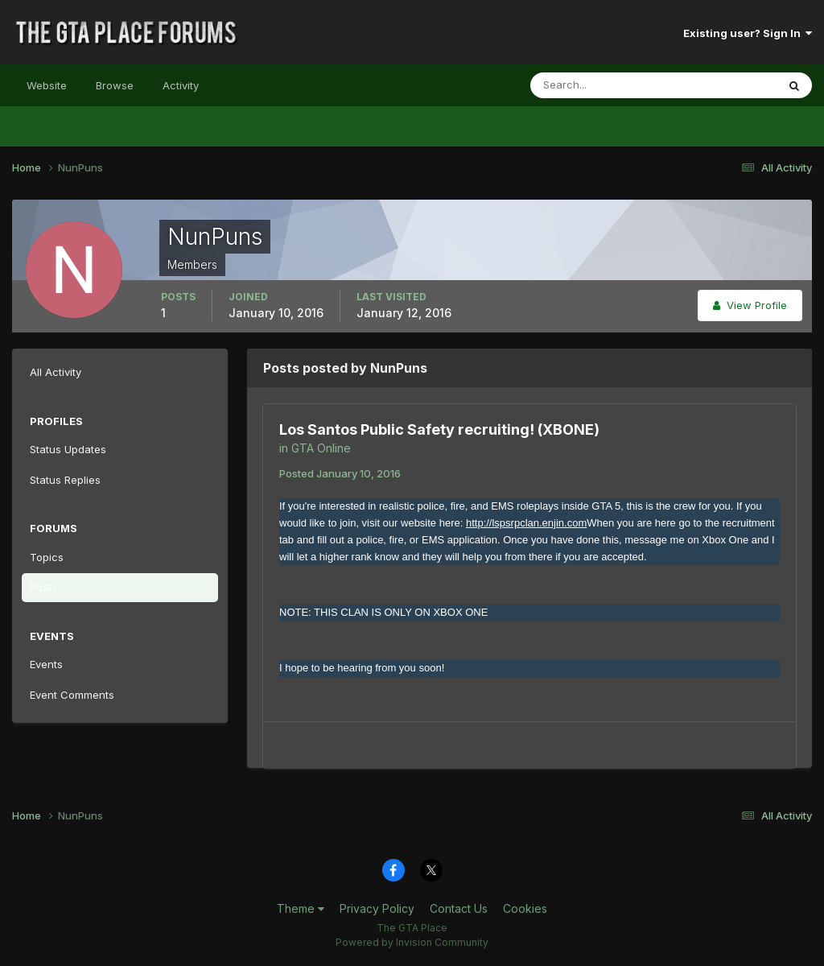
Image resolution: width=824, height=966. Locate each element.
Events (46, 664)
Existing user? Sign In (747, 33)
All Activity (55, 371)
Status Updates (68, 449)
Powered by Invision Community (412, 942)
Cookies (525, 908)
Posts (43, 586)
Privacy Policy (377, 908)
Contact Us (459, 908)
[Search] (601, 85)
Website (47, 85)
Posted (340, 473)
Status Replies (65, 479)
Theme (300, 908)
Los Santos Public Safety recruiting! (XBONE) (439, 429)
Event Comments (72, 694)
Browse (115, 85)
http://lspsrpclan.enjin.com (526, 523)
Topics (47, 557)
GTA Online (321, 448)
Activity (181, 85)
